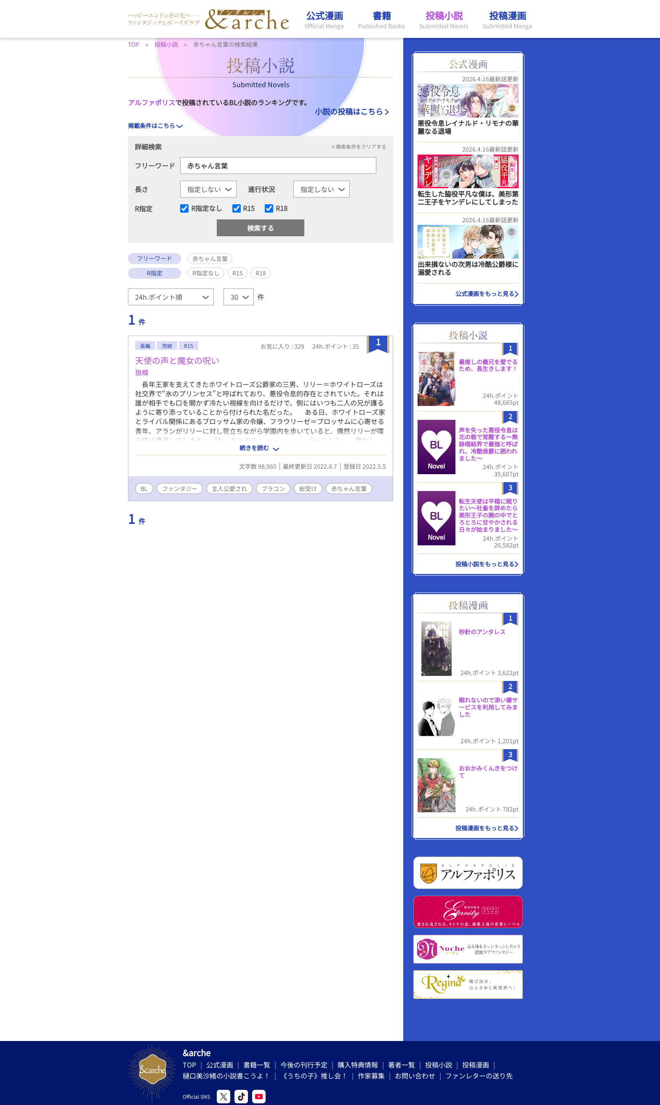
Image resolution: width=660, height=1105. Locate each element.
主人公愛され (229, 488)
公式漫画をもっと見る (484, 293)
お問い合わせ (415, 1075)
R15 (249, 208)
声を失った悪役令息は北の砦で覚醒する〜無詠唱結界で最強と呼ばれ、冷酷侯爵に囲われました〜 (488, 444)
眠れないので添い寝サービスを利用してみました (488, 707)
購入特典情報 (358, 1065)
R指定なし (206, 208)
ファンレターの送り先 (479, 1075)
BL (144, 488)
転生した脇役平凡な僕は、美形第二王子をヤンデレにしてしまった (468, 198)
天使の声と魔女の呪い (177, 360)
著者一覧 (401, 1065)
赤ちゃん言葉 (349, 488)
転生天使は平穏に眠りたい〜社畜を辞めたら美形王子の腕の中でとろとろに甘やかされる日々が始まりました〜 (488, 515)
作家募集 (371, 1075)
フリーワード (155, 165)
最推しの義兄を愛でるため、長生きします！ (488, 365)
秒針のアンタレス (482, 631)
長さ (141, 189)
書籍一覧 (256, 1065)
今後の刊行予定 (303, 1065)
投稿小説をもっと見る (484, 564)
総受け (308, 488)
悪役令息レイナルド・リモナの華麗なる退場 (468, 127)
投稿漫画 (475, 1065)
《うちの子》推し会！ (314, 1075)
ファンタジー (179, 488)
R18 (281, 208)
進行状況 (261, 189)
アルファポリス (151, 102)
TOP (189, 1065)
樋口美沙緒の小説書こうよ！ (226, 1075)
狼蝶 (142, 372)
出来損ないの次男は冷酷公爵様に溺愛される (468, 268)
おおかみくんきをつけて (488, 771)
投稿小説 (438, 1065)
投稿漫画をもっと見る (484, 828)
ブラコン (273, 488)
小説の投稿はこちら (349, 111)
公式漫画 (219, 1065)
